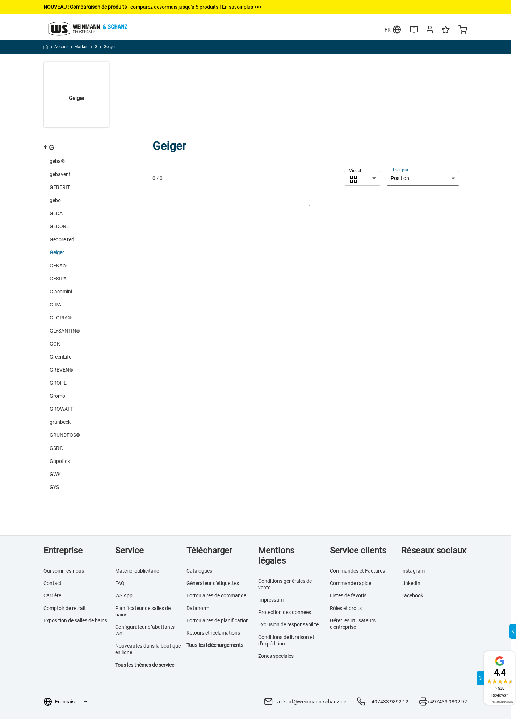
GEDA (56, 213)
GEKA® (58, 265)
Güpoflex (60, 461)
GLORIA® (61, 318)
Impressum (271, 600)
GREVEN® (61, 370)
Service (129, 550)
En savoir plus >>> (242, 7)
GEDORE (59, 226)
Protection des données (284, 612)
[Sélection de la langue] (70, 701)
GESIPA (58, 278)
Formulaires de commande (216, 595)
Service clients (358, 550)
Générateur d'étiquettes (212, 583)
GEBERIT (60, 187)
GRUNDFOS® (65, 435)
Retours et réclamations (213, 633)
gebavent (60, 174)
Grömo (57, 396)
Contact (52, 583)
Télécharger (209, 550)
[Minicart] (462, 30)
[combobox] (362, 178)
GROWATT (61, 409)
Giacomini (61, 291)
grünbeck (60, 422)
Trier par (400, 169)
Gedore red (62, 239)
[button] (362, 178)
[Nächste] (318, 207)
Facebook (412, 595)
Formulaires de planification (217, 620)
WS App (124, 595)
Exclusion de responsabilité (288, 624)
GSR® (56, 448)
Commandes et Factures (357, 571)
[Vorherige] (301, 207)
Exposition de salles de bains (75, 620)
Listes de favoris (348, 595)
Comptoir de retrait (64, 608)
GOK (55, 344)
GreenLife (60, 357)
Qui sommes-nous (63, 571)
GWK (55, 474)
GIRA (55, 305)
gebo (55, 200)
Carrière (52, 595)
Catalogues (199, 571)
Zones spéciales (276, 656)
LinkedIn (410, 583)
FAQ (120, 583)
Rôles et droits (346, 608)
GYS (54, 487)
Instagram (413, 571)
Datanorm (197, 608)
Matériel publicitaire (137, 571)
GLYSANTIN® (65, 331)
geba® (57, 161)
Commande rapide (350, 583)
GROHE (58, 383)
